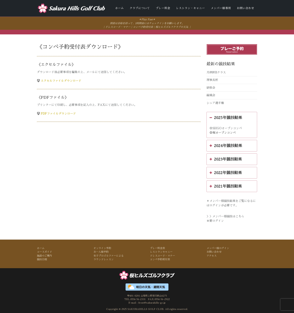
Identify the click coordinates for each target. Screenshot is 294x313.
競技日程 (42, 259)
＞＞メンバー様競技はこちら (225, 216)
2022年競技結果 (226, 172)
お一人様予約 (101, 251)
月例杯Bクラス (216, 72)
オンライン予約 (102, 248)
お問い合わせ (245, 8)
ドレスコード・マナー (117, 27)
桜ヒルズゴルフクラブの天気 (171, 27)
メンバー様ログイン (217, 248)
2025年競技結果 (226, 117)
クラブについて (140, 8)
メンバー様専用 (221, 8)
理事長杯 (212, 79)
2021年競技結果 (226, 186)
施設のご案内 (44, 255)
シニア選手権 (215, 102)
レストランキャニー (161, 251)
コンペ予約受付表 (143, 27)
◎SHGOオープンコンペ (226, 128)
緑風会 (210, 95)
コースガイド (44, 251)
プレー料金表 (157, 248)
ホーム (119, 8)
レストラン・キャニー (190, 8)
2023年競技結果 (226, 159)
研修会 (210, 87)
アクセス (211, 255)
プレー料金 (163, 8)
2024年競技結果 (226, 145)
